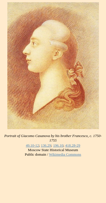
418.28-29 (72, 145)
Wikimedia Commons (65, 154)
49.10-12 (32, 145)
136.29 (46, 145)
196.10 (58, 145)
